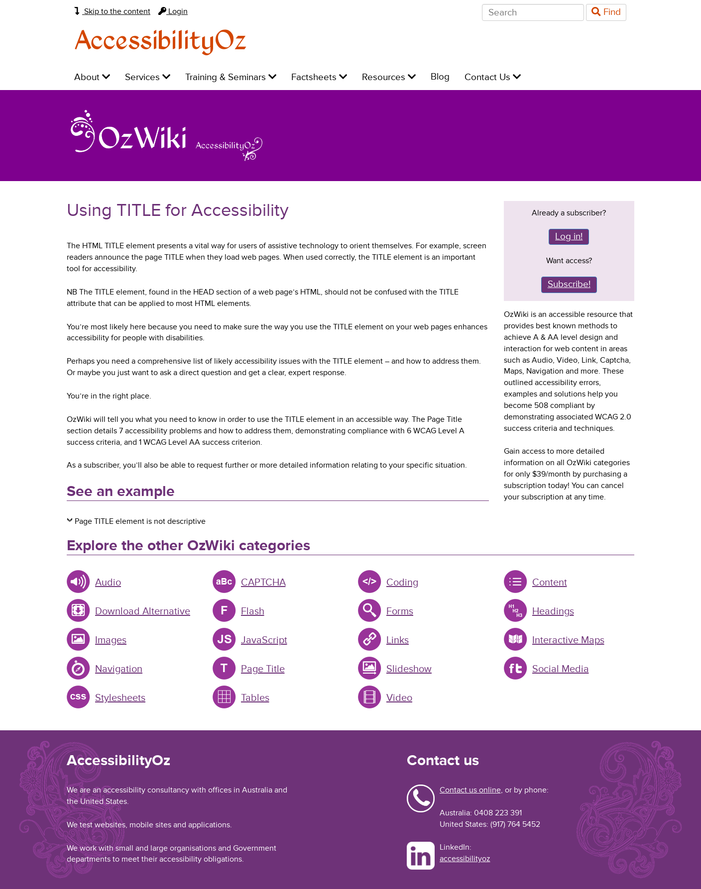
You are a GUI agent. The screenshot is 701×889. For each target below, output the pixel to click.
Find (606, 12)
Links (397, 640)
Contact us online (470, 790)
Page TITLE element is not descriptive (140, 521)
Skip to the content (112, 11)
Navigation (118, 669)
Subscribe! (569, 284)
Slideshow (409, 669)
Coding (402, 583)
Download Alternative (142, 611)
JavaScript (264, 640)
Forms (399, 611)
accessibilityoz (465, 859)
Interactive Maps (568, 640)
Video (399, 698)
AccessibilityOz (160, 41)
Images (110, 640)
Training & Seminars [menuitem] (230, 77)
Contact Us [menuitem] (493, 77)
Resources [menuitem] (389, 77)
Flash (252, 611)
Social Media (560, 669)
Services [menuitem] (147, 77)
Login (173, 11)
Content (549, 583)
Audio (108, 583)
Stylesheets (120, 698)
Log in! (569, 236)
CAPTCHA (263, 583)
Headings (553, 611)
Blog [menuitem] (440, 77)
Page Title (263, 669)
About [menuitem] (92, 77)
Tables (255, 698)
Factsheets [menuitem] (319, 77)
